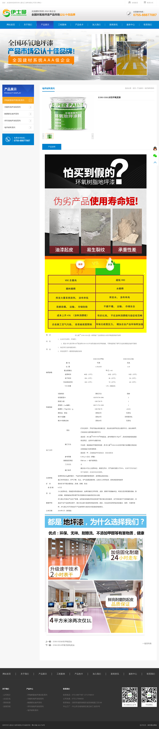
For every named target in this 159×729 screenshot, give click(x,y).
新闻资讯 (113, 25)
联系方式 (150, 3)
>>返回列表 (147, 643)
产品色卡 (79, 25)
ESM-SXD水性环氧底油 (62, 642)
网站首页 (7, 674)
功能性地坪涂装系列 (12, 107)
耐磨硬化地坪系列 (11, 114)
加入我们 (96, 25)
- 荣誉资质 (6, 703)
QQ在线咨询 (155, 149)
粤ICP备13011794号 (38, 725)
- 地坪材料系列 (32, 710)
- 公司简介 (6, 695)
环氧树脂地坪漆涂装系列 (14, 100)
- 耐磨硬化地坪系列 (34, 703)
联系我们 (148, 25)
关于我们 (28, 25)
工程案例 (62, 25)
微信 (155, 155)
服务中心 (131, 25)
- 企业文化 (6, 699)
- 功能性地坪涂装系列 (35, 699)
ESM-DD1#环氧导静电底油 (63, 645)
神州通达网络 (152, 725)
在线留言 (135, 3)
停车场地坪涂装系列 (12, 121)
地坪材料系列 (9, 127)
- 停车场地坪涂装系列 (35, 706)
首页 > (135, 88)
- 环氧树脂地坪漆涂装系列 (36, 695)
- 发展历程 (6, 706)
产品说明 (51, 147)
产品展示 (45, 25)
